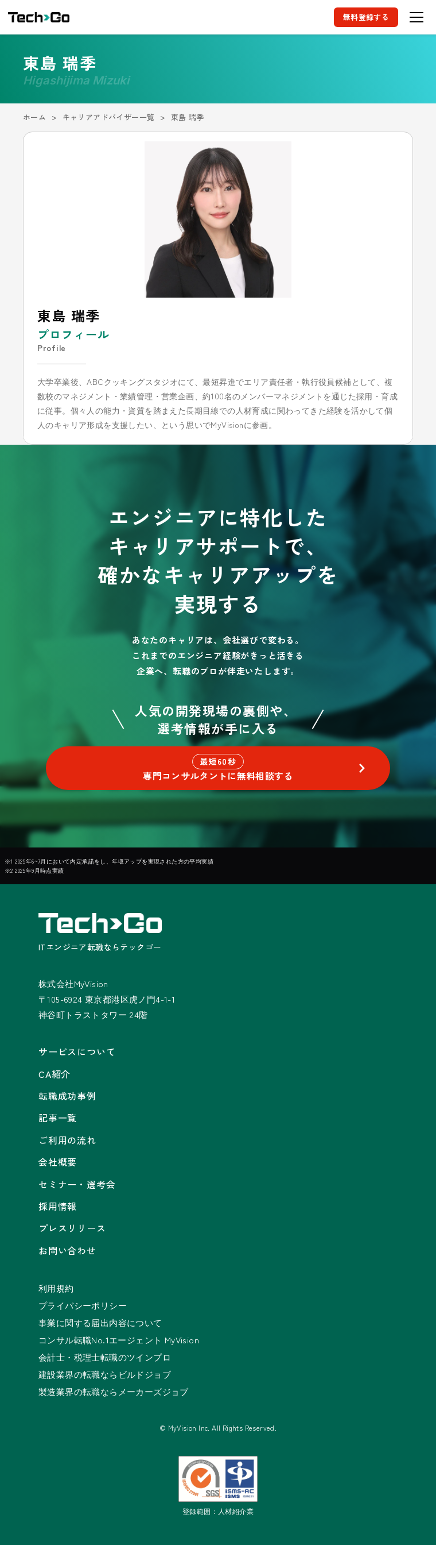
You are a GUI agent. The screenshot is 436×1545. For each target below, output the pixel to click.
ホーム (34, 116)
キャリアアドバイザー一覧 (109, 116)
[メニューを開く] (416, 17)
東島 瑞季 (187, 116)
